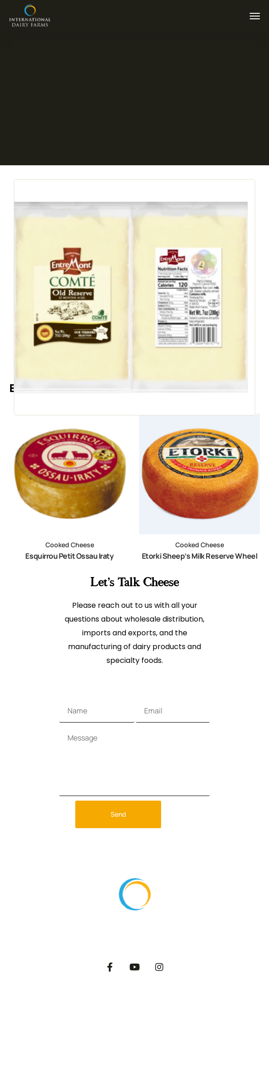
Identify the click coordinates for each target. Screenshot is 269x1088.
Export (104, 1008)
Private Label (150, 1014)
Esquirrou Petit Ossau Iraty (69, 556)
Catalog (199, 1008)
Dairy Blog (244, 1014)
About (20, 1008)
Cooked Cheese (69, 544)
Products (61, 1008)
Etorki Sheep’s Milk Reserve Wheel (199, 556)
